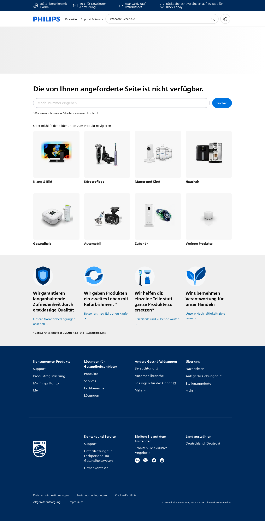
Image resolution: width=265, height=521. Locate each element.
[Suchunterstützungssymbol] (213, 19)
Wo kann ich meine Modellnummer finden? (66, 113)
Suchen (222, 103)
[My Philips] (225, 19)
